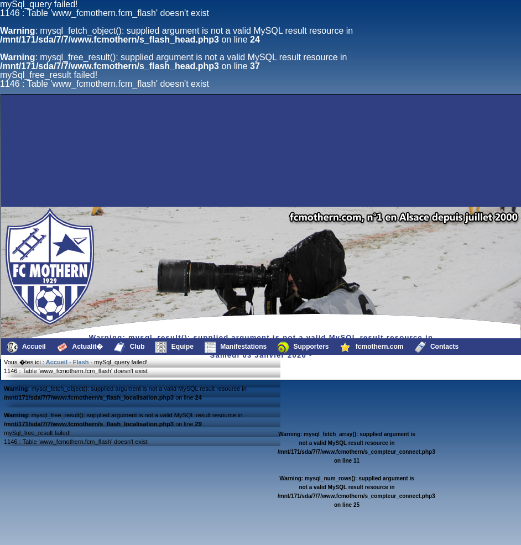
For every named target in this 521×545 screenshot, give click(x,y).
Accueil (26, 347)
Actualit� (80, 347)
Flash (81, 362)
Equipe (174, 347)
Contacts (437, 347)
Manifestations (236, 347)
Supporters (303, 347)
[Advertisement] (195, 180)
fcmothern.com (372, 347)
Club (129, 347)
